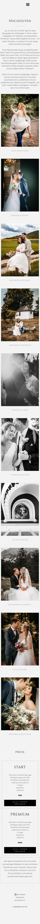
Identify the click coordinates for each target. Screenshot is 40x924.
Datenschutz (20, 900)
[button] (27, 4)
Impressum (20, 897)
